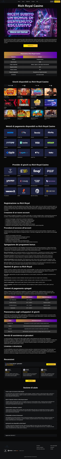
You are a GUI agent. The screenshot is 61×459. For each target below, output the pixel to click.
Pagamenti (28, 1)
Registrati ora (30, 45)
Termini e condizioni (40, 447)
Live (23, 85)
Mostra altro (30, 380)
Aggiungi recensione (51, 364)
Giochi (23, 1)
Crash (37, 85)
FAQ (37, 1)
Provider (33, 1)
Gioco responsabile (53, 445)
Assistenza (52, 447)
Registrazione (57, 1)
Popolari (10, 85)
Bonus (19, 1)
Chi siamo (38, 445)
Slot (50, 85)
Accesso (51, 1)
